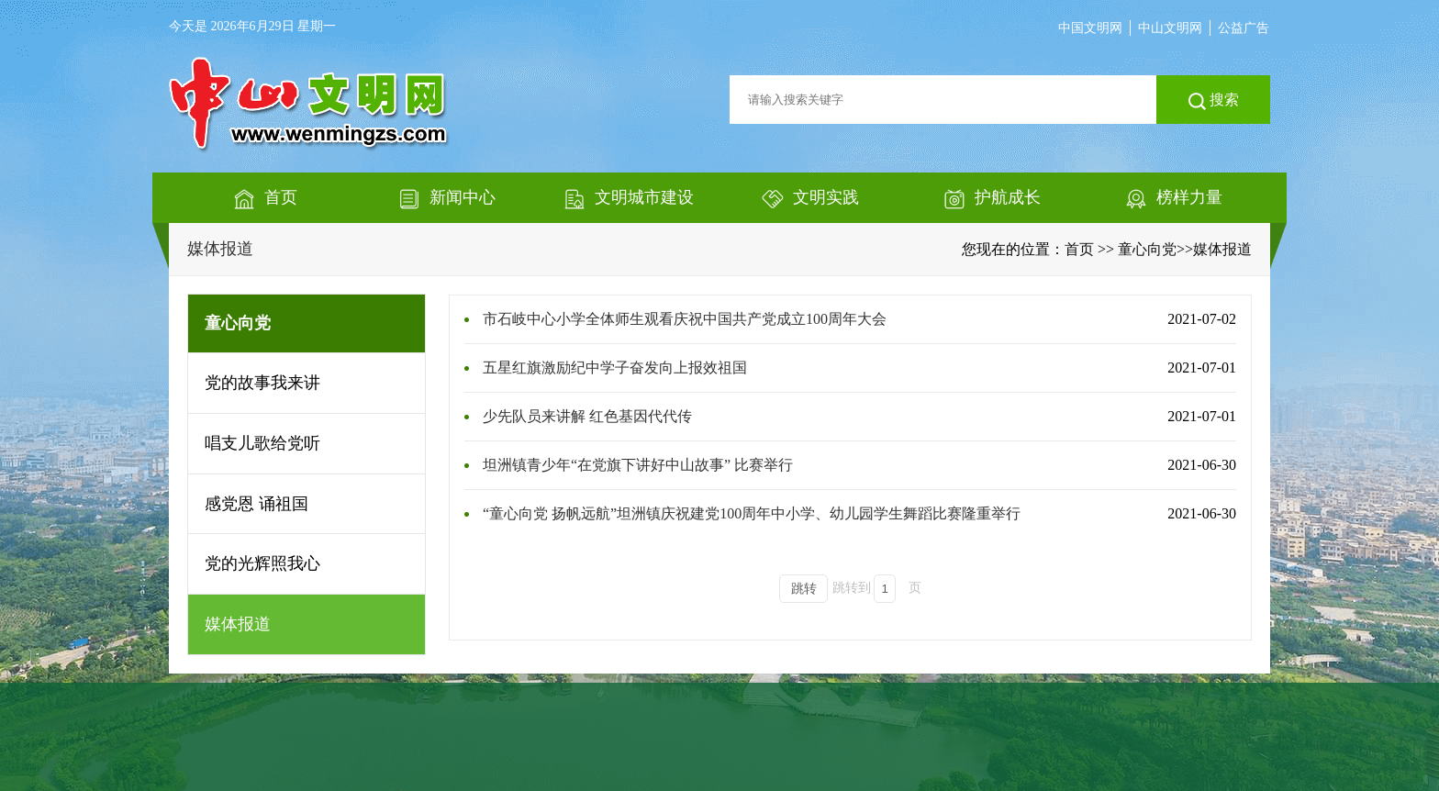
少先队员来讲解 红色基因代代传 (587, 416)
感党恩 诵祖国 (256, 504)
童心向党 (1147, 249)
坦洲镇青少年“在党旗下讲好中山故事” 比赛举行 (638, 465)
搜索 (1213, 101)
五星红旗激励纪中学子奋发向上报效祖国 (615, 367)
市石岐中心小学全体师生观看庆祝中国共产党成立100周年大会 (685, 319)
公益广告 (1243, 28)
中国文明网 (1090, 28)
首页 (1079, 249)
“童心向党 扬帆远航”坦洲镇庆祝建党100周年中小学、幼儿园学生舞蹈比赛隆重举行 (752, 513)
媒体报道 (220, 249)
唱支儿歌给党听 (262, 443)
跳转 (804, 589)
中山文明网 (1170, 28)
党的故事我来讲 (262, 382)
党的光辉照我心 (262, 563)
